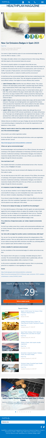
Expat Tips (3, 46)
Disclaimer (34, 431)
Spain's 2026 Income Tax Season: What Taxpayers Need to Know (31, 312)
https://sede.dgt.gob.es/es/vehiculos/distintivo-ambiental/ (16, 143)
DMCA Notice (27, 431)
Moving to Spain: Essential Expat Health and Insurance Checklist (31, 364)
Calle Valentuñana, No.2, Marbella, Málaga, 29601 (28, 433)
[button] (29, 2)
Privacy (39, 431)
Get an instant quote (23, 301)
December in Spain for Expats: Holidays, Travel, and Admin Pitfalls (31, 353)
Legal (21, 431)
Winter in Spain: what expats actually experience (31, 343)
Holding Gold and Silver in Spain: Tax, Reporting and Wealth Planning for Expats (32, 322)
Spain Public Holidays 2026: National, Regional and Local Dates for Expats (31, 332)
